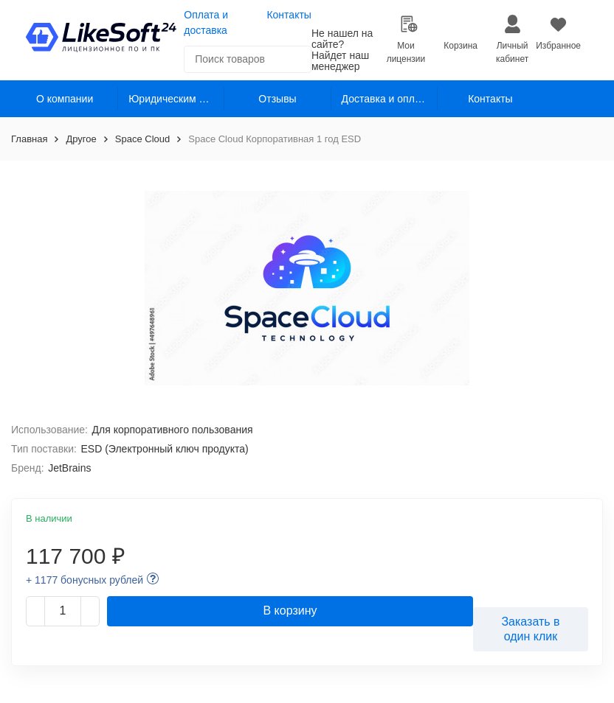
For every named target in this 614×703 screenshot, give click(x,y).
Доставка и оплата (386, 99)
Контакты (288, 15)
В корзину (290, 610)
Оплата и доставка (206, 22)
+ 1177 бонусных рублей (84, 580)
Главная (29, 138)
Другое (81, 138)
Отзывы (277, 99)
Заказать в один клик (530, 628)
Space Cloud (142, 138)
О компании (64, 99)
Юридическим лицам (176, 99)
